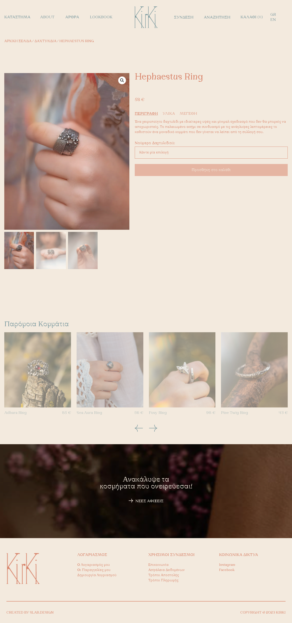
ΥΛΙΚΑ (168, 114)
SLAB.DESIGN (42, 612)
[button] (122, 80)
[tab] (148, 114)
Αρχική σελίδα (17, 41)
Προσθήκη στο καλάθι (211, 170)
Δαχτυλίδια (45, 41)
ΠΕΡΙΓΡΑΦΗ (146, 114)
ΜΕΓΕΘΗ (188, 114)
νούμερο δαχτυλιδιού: (155, 143)
